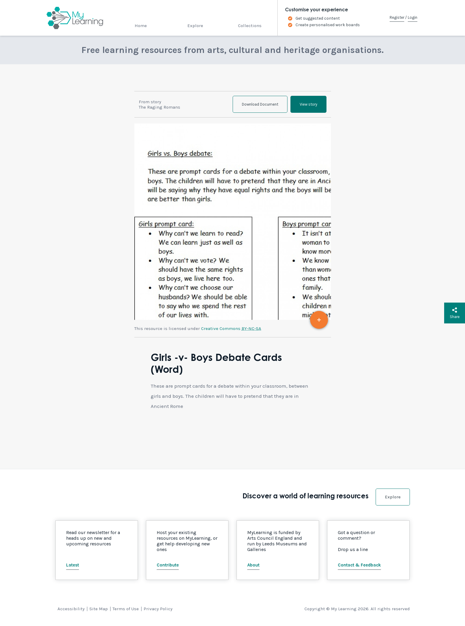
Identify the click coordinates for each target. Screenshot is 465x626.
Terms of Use (126, 608)
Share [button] (455, 313)
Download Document (260, 104)
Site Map (98, 608)
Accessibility (71, 608)
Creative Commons (231, 328)
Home (141, 25)
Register (397, 17)
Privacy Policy (158, 608)
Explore (195, 25)
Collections (250, 25)
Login (412, 17)
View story (308, 104)
